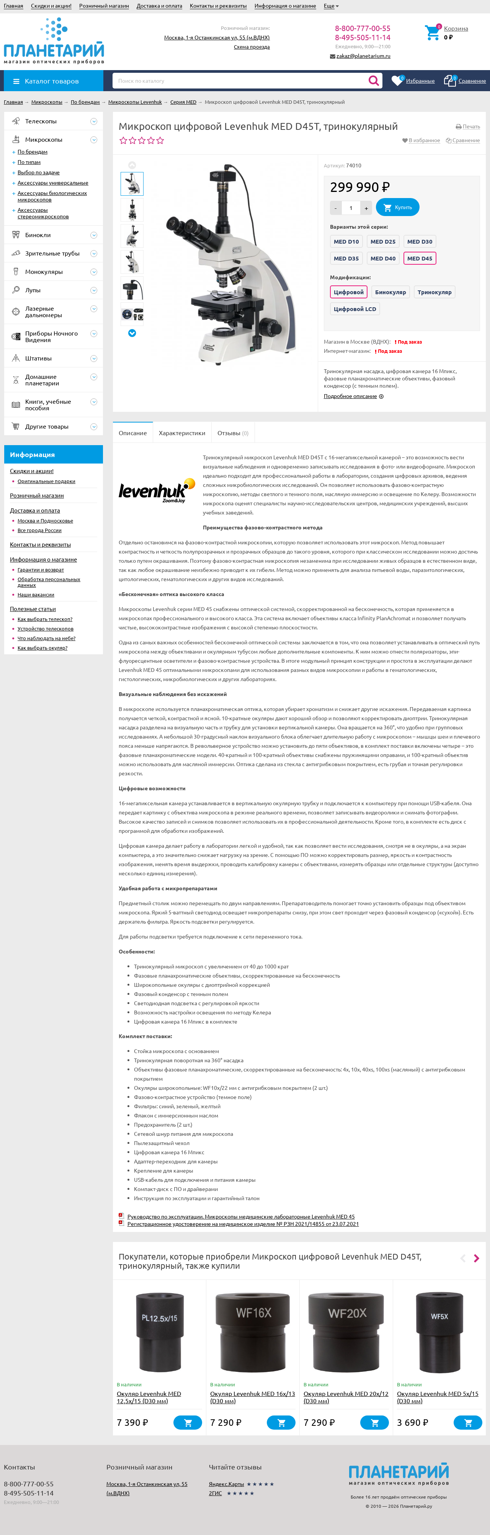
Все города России (40, 530)
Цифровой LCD (355, 309)
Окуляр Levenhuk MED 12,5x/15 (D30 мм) (149, 1396)
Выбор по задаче (39, 172)
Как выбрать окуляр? (42, 647)
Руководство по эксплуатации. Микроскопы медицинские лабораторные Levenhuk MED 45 (241, 1216)
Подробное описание (350, 395)
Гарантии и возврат (41, 569)
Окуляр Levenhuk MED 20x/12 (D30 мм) (346, 1396)
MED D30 (420, 241)
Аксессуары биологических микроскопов (52, 196)
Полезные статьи (33, 608)
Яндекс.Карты (226, 1483)
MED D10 (346, 241)
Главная (13, 5)
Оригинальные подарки (46, 481)
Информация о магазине (285, 5)
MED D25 (383, 241)
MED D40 (383, 258)
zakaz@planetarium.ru (363, 55)
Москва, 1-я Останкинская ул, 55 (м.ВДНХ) (217, 37)
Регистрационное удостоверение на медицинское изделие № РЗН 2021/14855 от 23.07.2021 (243, 1223)
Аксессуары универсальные (53, 182)
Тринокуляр (435, 292)
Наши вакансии (36, 594)
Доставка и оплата (159, 5)
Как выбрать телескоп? (45, 619)
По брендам (32, 151)
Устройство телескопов (46, 628)
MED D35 (346, 258)
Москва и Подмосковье (45, 520)
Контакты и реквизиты (218, 5)
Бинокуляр (390, 292)
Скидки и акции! (51, 5)
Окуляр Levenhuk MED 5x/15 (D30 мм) (438, 1396)
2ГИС (215, 1492)
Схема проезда (252, 46)
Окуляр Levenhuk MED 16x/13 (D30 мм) (252, 1396)
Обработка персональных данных (49, 582)
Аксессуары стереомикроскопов (43, 213)
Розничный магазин (104, 5)
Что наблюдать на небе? (46, 638)
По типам (29, 161)
